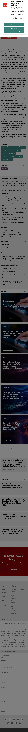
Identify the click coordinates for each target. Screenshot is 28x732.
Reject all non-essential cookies (14, 31)
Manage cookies (14, 28)
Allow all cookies (14, 24)
